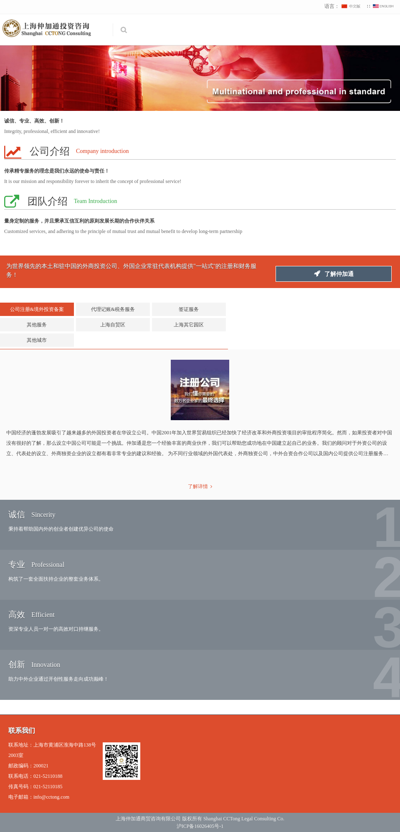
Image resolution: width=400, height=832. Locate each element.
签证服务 (189, 309)
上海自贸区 (112, 325)
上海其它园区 (189, 325)
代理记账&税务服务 (113, 309)
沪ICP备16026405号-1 (200, 826)
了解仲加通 (334, 273)
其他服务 (37, 325)
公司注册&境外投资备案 (37, 309)
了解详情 (200, 486)
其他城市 (37, 340)
